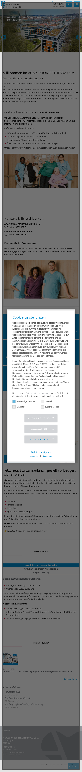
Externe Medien (50, 406)
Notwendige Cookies (23, 401)
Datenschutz (47, 456)
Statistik (46, 401)
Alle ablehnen (39, 428)
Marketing (19, 406)
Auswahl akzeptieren (39, 418)
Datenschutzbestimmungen (38, 393)
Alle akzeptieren (39, 439)
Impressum (34, 456)
